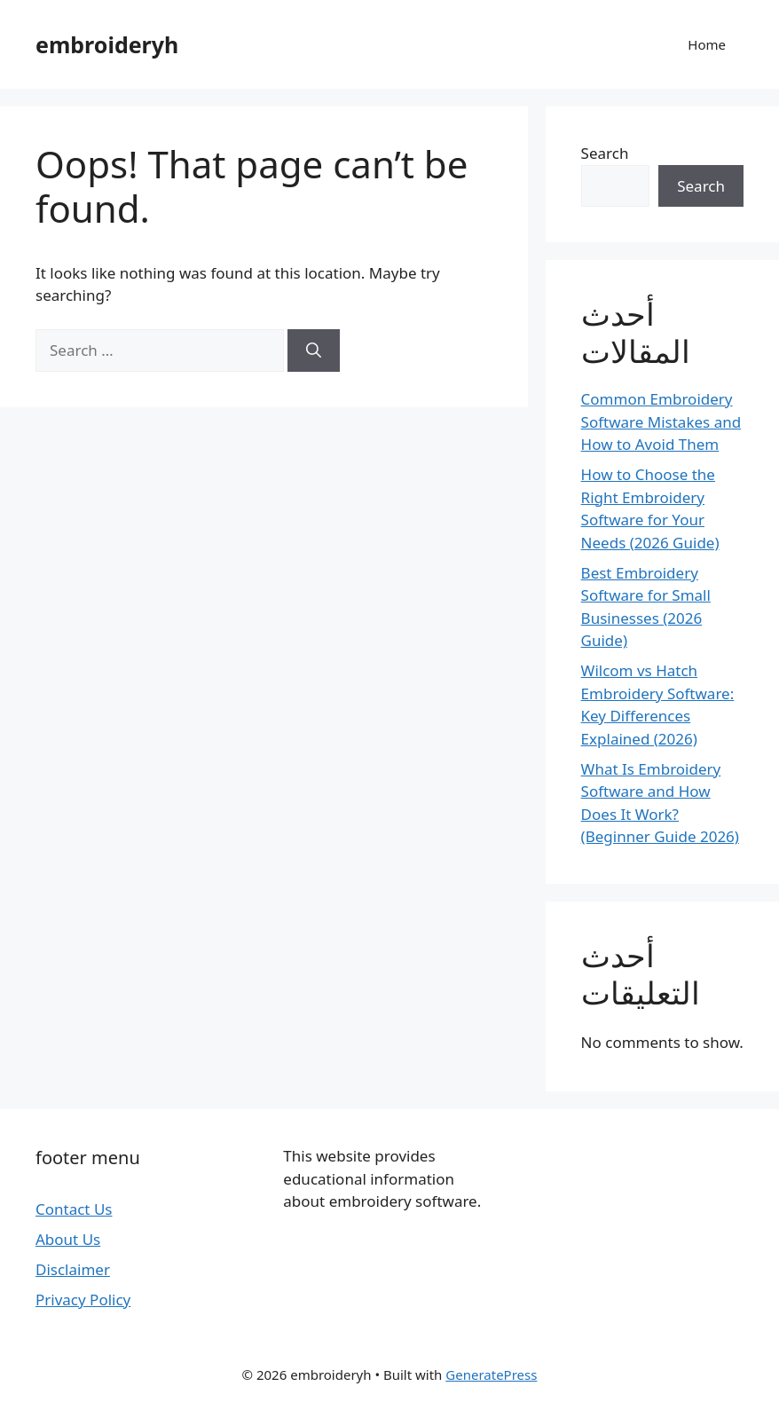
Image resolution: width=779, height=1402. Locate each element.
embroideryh (106, 44)
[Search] (313, 350)
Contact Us (74, 1209)
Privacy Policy (82, 1299)
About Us (67, 1239)
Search (605, 153)
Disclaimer (72, 1269)
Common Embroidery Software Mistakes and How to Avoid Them (661, 421)
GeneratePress (491, 1374)
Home (707, 44)
